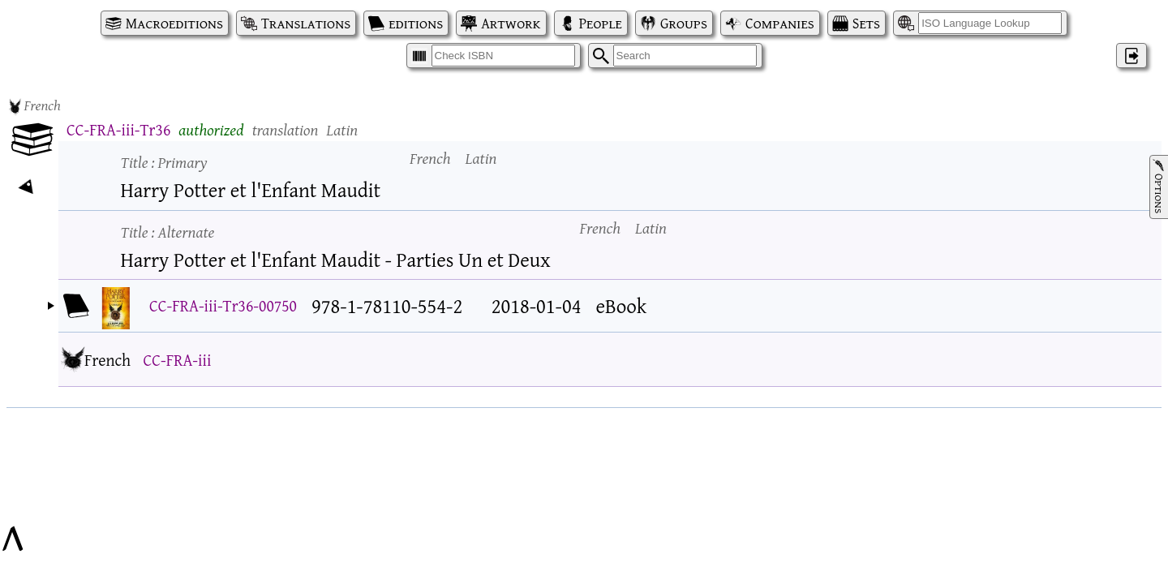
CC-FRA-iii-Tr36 (118, 129)
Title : (164, 162)
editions (416, 23)
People (600, 23)
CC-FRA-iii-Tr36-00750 (223, 305)
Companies (779, 23)
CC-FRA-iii (177, 359)
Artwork (510, 23)
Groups (683, 23)
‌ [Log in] (1131, 55)
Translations (305, 23)
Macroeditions (174, 23)
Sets (866, 23)
